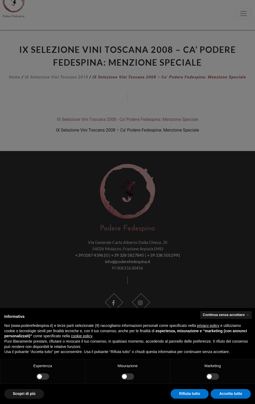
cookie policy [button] (81, 336)
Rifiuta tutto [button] (189, 393)
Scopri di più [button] (24, 393)
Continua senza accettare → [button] (226, 315)
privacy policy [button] (208, 325)
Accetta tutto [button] (230, 393)
